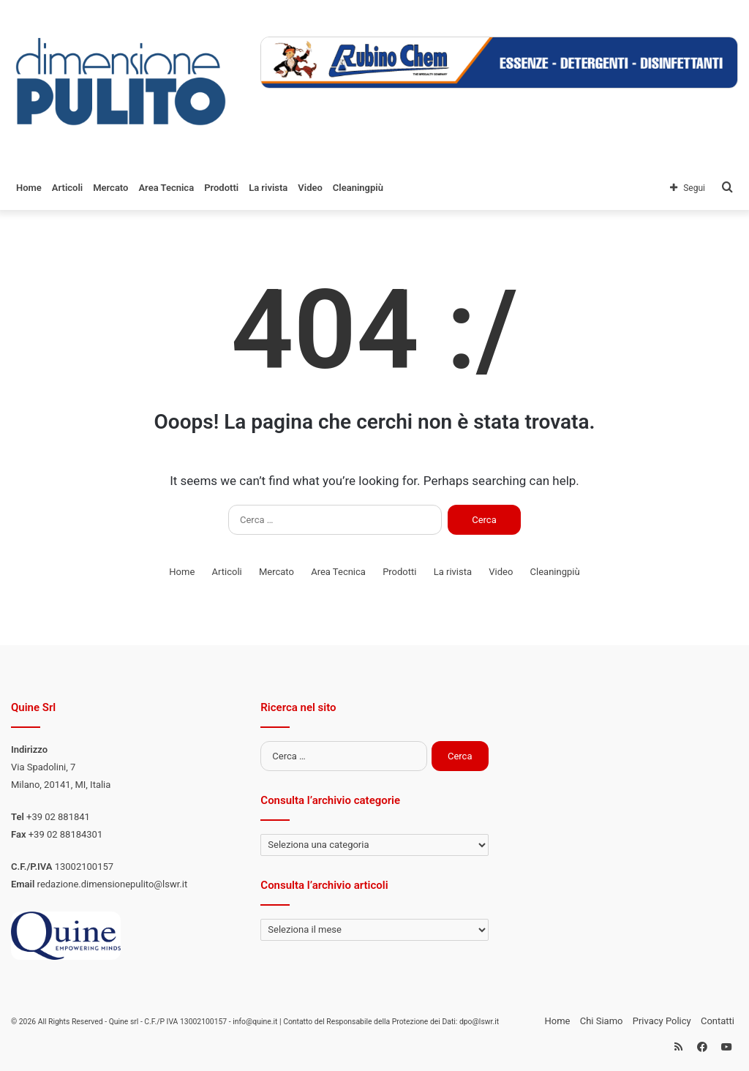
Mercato (110, 187)
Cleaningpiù (358, 187)
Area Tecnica (166, 187)
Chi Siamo (601, 1020)
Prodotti (221, 187)
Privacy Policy (662, 1020)
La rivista (268, 187)
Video (310, 187)
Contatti (717, 1020)
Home (29, 187)
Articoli (67, 187)
